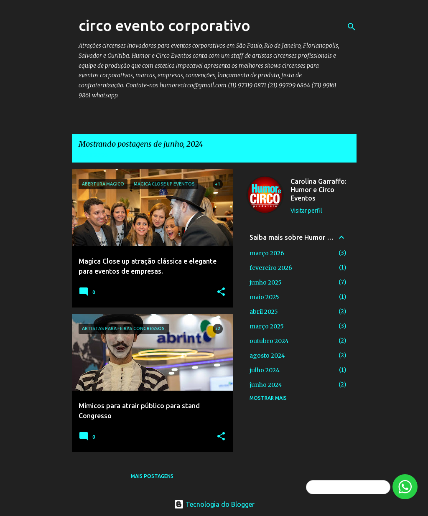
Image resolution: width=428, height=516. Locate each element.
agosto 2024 (267, 355)
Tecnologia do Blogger (214, 504)
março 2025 (267, 326)
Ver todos (93, 155)
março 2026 (267, 253)
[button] (221, 292)
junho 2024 (266, 385)
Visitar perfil (306, 210)
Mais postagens (152, 476)
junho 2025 (266, 282)
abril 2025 (264, 311)
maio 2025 (264, 297)
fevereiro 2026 (271, 268)
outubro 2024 (269, 341)
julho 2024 (265, 370)
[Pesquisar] (351, 27)
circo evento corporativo (164, 25)
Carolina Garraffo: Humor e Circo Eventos (318, 190)
